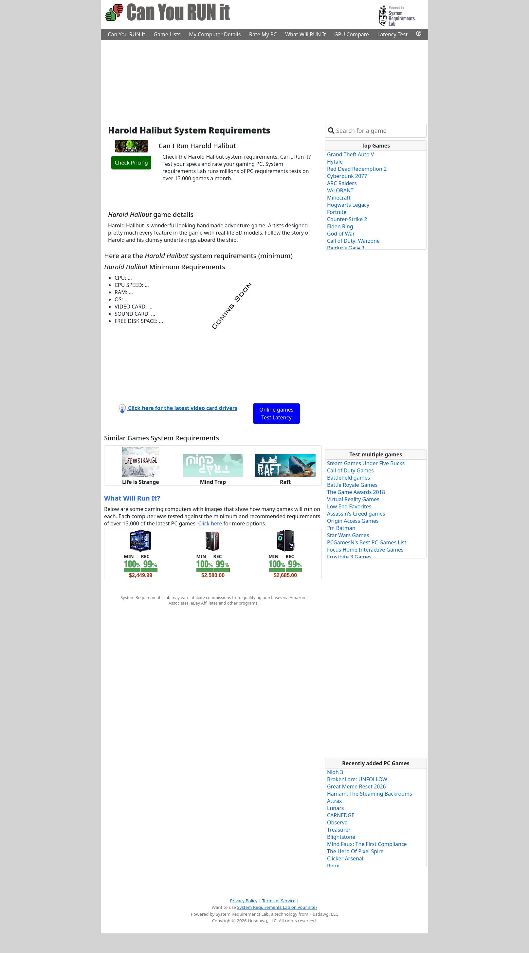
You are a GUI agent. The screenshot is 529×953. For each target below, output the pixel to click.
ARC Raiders (342, 183)
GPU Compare (351, 34)
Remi (333, 865)
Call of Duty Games (350, 470)
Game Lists (167, 34)
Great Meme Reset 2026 (356, 786)
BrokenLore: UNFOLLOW (357, 779)
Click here (210, 523)
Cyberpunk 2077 (347, 176)
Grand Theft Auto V (350, 154)
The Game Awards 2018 (356, 492)
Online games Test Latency (276, 413)
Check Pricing (131, 162)
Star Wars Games (348, 535)
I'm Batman (341, 528)
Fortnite (336, 212)
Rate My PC (263, 34)
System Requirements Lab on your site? (277, 907)
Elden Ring (340, 226)
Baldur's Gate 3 (345, 248)
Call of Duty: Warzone (353, 240)
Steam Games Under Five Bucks (366, 463)
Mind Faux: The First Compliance (367, 844)
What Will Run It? (132, 498)
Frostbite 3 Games (349, 556)
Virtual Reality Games (353, 499)
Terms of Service (279, 901)
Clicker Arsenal (345, 858)
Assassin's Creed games (356, 513)
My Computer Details (215, 34)
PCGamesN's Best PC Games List (366, 542)
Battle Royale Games (352, 484)
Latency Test (392, 34)
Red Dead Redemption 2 (357, 168)
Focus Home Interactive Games (365, 549)
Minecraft (339, 197)
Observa (337, 822)
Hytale (335, 161)
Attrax (334, 800)
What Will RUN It (305, 34)
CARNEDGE (341, 815)
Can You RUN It (126, 34)
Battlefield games (348, 477)
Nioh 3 (335, 772)
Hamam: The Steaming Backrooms (369, 793)
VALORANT (340, 190)
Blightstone (341, 836)
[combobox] (380, 131)
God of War (341, 233)
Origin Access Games (353, 520)
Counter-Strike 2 (347, 219)
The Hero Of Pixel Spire (355, 851)
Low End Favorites (349, 506)
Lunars (335, 808)
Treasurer (339, 829)
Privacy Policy (244, 901)
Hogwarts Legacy (348, 204)
